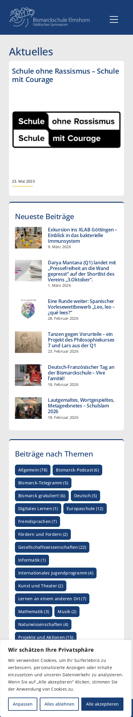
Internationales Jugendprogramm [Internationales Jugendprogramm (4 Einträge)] (55, 573)
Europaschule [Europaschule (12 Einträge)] (85, 508)
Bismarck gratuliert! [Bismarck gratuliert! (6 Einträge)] (41, 496)
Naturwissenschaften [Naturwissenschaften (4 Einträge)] (43, 624)
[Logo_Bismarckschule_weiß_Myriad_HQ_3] (49, 10)
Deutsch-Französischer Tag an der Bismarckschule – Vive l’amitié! (81, 373)
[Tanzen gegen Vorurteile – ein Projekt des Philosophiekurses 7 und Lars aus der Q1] (28, 342)
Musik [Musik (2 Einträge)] (67, 611)
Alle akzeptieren (102, 704)
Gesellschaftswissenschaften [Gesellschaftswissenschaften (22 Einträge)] (52, 547)
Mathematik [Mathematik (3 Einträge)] (33, 611)
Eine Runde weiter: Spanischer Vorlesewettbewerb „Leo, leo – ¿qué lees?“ (81, 307)
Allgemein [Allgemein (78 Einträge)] (32, 470)
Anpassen (23, 704)
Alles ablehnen (59, 704)
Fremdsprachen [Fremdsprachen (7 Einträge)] (37, 521)
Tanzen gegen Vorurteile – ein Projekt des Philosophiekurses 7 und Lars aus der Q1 (81, 340)
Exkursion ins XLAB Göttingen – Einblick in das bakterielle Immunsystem (82, 235)
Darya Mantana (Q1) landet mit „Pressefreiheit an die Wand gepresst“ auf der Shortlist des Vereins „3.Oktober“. (82, 271)
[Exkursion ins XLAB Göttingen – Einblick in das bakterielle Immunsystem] (28, 237)
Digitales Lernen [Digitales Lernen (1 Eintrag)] (38, 508)
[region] (66, 678)
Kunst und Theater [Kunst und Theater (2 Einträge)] (40, 586)
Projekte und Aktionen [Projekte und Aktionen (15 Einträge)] (45, 637)
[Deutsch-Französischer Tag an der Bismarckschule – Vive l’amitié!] (28, 375)
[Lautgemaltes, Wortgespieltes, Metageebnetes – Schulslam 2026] (28, 408)
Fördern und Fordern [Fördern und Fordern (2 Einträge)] (43, 534)
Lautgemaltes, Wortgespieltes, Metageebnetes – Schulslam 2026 (81, 406)
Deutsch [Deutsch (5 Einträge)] (85, 496)
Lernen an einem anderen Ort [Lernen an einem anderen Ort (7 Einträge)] (52, 599)
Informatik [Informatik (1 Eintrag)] (32, 560)
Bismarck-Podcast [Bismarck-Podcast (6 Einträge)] (77, 470)
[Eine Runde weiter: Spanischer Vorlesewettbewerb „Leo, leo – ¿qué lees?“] (28, 309)
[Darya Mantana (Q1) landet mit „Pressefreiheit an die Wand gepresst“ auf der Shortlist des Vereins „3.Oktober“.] (28, 270)
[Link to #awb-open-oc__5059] (114, 19)
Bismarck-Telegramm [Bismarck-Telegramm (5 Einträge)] (43, 483)
